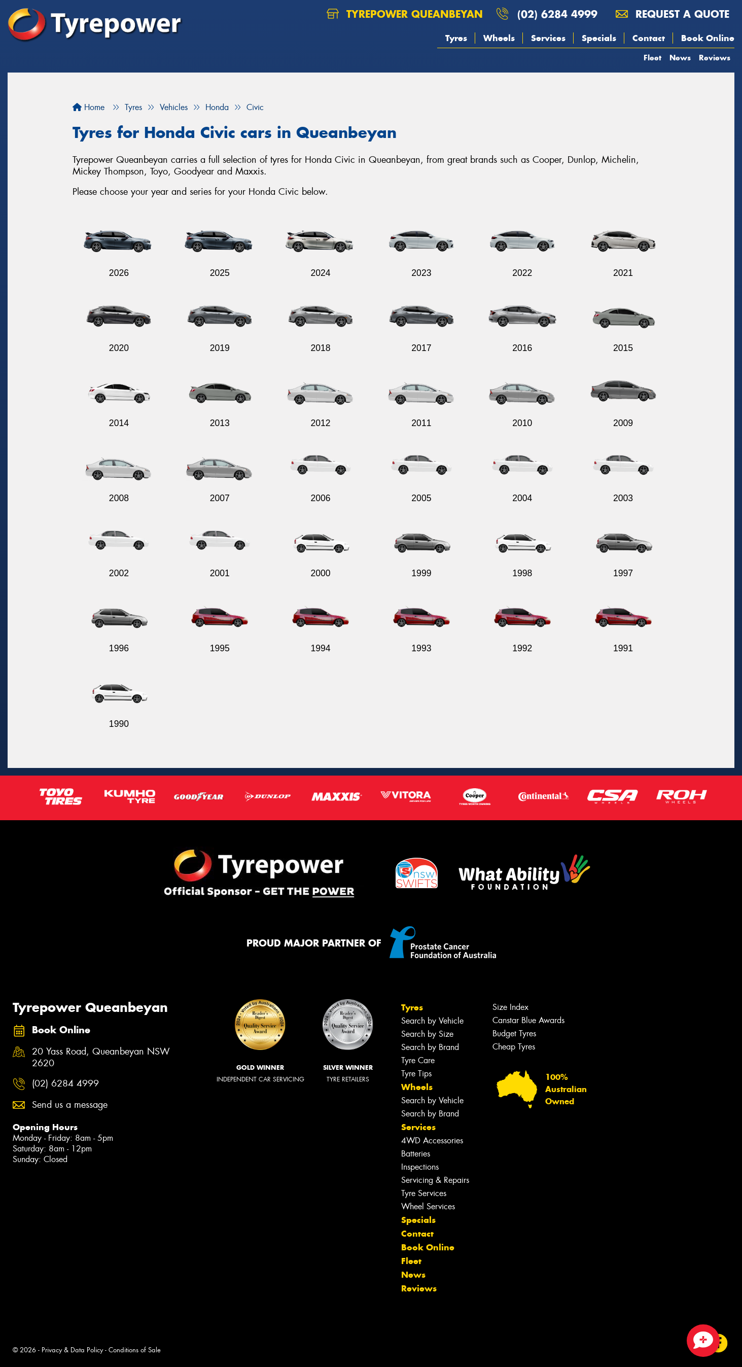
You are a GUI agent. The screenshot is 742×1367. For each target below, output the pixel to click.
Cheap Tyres (513, 1046)
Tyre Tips (416, 1073)
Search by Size (427, 1034)
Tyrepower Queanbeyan (405, 14)
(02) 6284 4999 (557, 14)
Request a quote (672, 14)
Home (88, 107)
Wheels (499, 38)
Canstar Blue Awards (528, 1020)
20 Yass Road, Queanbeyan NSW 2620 (101, 1057)
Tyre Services (423, 1193)
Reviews (714, 57)
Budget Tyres (514, 1033)
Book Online (707, 38)
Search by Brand (430, 1047)
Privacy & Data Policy (72, 1350)
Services (548, 38)
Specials (599, 38)
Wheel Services (428, 1206)
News (680, 57)
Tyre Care (418, 1060)
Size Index (510, 1007)
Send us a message (70, 1105)
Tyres (456, 38)
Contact (648, 38)
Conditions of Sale (135, 1350)
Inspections (420, 1167)
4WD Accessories (432, 1140)
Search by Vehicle (432, 1020)
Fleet (652, 57)
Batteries (415, 1153)
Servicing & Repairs (435, 1180)
